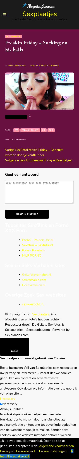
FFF (16, 130)
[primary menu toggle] (4, 14)
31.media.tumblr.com (17, 140)
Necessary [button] (7, 403)
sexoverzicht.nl (33, 308)
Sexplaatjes (39, 13)
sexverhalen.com (34, 284)
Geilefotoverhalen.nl (36, 279)
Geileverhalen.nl (34, 289)
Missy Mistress (17, 65)
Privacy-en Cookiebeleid (17, 451)
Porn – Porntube (33, 254)
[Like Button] (16, 117)
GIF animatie (13, 36)
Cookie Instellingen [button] (53, 451)
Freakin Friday (30, 130)
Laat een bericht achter (44, 65)
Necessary (9, 408)
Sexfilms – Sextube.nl (37, 249)
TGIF (51, 130)
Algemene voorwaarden (56, 446)
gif (44, 130)
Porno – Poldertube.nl (37, 244)
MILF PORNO (32, 260)
